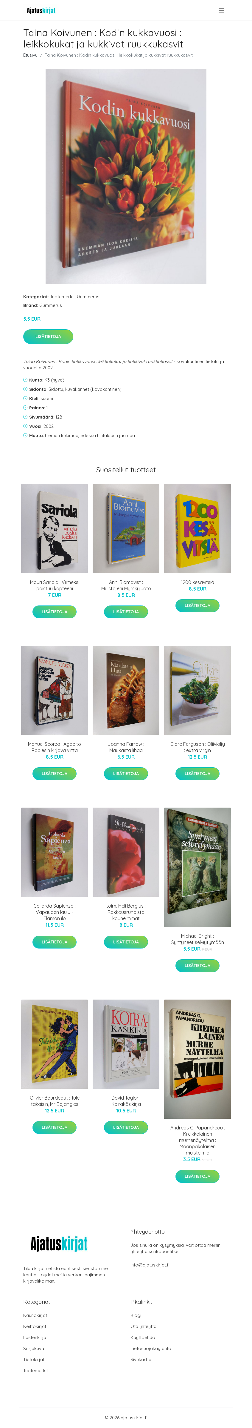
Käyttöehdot (143, 1337)
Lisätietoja (48, 336)
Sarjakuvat (34, 1348)
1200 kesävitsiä (197, 582)
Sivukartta (140, 1359)
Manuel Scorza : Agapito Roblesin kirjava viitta (54, 747)
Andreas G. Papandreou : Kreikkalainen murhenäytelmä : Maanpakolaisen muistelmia (197, 1140)
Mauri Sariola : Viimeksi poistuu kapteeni (54, 585)
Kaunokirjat (35, 1315)
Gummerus (88, 296)
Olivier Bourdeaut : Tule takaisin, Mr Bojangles (55, 1101)
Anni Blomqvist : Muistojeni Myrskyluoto (126, 585)
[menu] (222, 10)
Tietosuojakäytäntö (150, 1348)
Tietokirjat (33, 1359)
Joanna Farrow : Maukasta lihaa (126, 747)
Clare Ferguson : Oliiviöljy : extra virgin (197, 747)
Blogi (135, 1315)
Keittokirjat (34, 1326)
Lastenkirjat (35, 1337)
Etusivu (30, 55)
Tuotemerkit (62, 296)
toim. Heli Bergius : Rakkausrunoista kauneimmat (126, 912)
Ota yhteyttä (143, 1326)
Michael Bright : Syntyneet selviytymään (197, 939)
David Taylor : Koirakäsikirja (126, 1101)
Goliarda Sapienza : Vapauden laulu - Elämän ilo (54, 912)
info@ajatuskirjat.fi (149, 1265)
